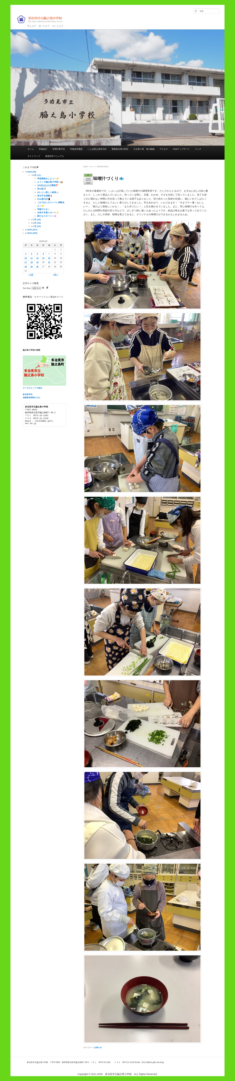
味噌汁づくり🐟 (108, 178)
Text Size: (27, 288)
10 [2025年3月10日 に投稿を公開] (26, 258)
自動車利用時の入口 (31, 397)
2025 (32, 229)
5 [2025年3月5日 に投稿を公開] (37, 254)
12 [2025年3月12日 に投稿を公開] (37, 258)
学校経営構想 (76, 149)
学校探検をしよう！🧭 (48, 178)
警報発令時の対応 (120, 149)
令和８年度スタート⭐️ (48, 212)
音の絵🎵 (41, 189)
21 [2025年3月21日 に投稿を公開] (49, 262)
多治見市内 (27, 394)
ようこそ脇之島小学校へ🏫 (50, 182)
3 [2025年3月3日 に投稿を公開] (25, 254)
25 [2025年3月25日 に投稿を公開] (31, 267)
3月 (37, 219)
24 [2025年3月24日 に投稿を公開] (26, 267)
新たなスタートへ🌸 (47, 216)
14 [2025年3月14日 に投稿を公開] (49, 258)
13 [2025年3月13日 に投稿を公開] (43, 258)
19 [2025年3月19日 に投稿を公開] (37, 262)
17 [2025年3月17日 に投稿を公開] (26, 262)
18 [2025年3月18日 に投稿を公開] (31, 262)
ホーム (31, 149)
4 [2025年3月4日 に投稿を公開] (31, 254)
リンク (198, 149)
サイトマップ (34, 156)
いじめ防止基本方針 (97, 149)
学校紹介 (43, 149)
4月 (37, 175)
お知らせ (98, 1047)
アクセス (164, 149)
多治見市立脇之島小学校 (42, 19)
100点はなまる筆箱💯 (47, 185)
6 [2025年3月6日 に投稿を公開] (43, 254)
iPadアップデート (181, 149)
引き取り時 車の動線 (144, 149)
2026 (31, 172)
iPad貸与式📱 (43, 199)
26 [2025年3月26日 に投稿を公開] (37, 267)
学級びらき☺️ (43, 209)
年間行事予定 (58, 149)
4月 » (55, 275)
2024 (32, 233)
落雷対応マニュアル (54, 156)
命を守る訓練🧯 (44, 195)
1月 (37, 226)
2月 (37, 223)
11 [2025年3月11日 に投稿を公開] (31, 258)
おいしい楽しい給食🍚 (48, 192)
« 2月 (31, 275)
